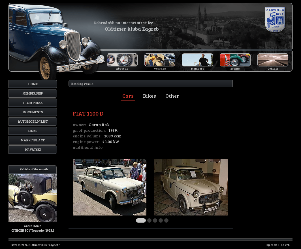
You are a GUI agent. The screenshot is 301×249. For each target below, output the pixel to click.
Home (33, 83)
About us (122, 68)
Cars (128, 95)
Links (32, 130)
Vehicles (160, 68)
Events (235, 68)
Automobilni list (33, 121)
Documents (33, 112)
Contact (273, 68)
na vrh (285, 245)
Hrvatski (33, 149)
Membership (33, 93)
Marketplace (33, 140)
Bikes (149, 95)
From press (33, 102)
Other (172, 95)
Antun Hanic (32, 199)
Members (197, 68)
